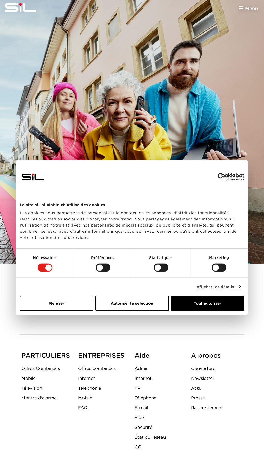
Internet (86, 378)
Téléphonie (89, 388)
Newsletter (202, 378)
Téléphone (145, 397)
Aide (142, 355)
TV (138, 388)
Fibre (140, 417)
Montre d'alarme (39, 397)
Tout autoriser (207, 303)
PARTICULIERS (45, 355)
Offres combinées (97, 368)
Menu (251, 8)
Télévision (31, 388)
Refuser (56, 303)
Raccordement (207, 407)
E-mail (141, 407)
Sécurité (143, 427)
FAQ (82, 407)
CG (138, 446)
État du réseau (150, 437)
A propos (206, 355)
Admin (141, 368)
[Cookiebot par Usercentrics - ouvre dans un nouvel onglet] (221, 177)
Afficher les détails (215, 286)
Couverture (203, 368)
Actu (196, 388)
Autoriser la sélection (132, 303)
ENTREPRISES (101, 355)
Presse (198, 397)
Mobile (28, 378)
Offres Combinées (40, 368)
